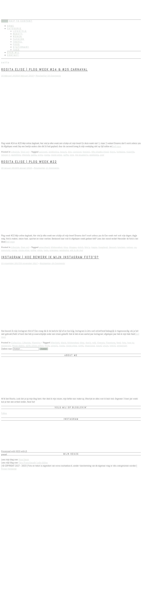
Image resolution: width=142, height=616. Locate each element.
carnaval (77, 152)
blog (66, 247)
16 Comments (54, 76)
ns (135, 247)
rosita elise (56, 155)
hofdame (121, 152)
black (63, 343)
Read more (116, 146)
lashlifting (16, 155)
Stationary (21, 47)
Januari (112, 247)
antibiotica (54, 152)
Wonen (17, 36)
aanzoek (43, 152)
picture (54, 346)
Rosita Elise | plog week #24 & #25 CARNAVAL (44, 69)
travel (99, 346)
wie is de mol (76, 250)
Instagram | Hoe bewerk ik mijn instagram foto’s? (50, 257)
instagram (6, 346)
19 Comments (58, 263)
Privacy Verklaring (9, 468)
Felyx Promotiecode (27, 462)
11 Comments (52, 168)
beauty (63, 152)
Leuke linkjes (42, 462)
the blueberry (81, 155)
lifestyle (26, 155)
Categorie (14, 28)
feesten (86, 152)
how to (130, 343)
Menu (4, 21)
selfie (66, 155)
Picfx (47, 346)
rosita (47, 155)
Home (10, 26)
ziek (102, 155)
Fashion (18, 39)
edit (94, 343)
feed (119, 343)
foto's (112, 152)
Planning (36, 343)
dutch (80, 247)
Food (16, 44)
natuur (129, 247)
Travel (18, 41)
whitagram (122, 346)
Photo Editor (18, 346)
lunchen (121, 247)
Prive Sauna (24, 459)
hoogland (103, 247)
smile (39, 250)
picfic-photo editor (34, 346)
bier (70, 152)
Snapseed (90, 346)
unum (105, 346)
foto (124, 343)
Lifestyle (20, 31)
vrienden (54, 250)
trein (46, 250)
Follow (4, 413)
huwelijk (130, 152)
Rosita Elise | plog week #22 (29, 162)
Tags (16, 49)
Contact (13, 55)
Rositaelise (41, 76)
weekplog (94, 155)
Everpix (101, 343)
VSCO (113, 346)
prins (40, 155)
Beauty (18, 33)
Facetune (110, 343)
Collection (16, 343)
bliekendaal (56, 247)
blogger (72, 247)
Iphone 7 (5, 155)
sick (72, 155)
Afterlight (54, 343)
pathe (34, 155)
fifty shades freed (100, 152)
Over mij (13, 52)
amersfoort (44, 247)
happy (94, 247)
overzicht (5, 250)
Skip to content (20, 21)
